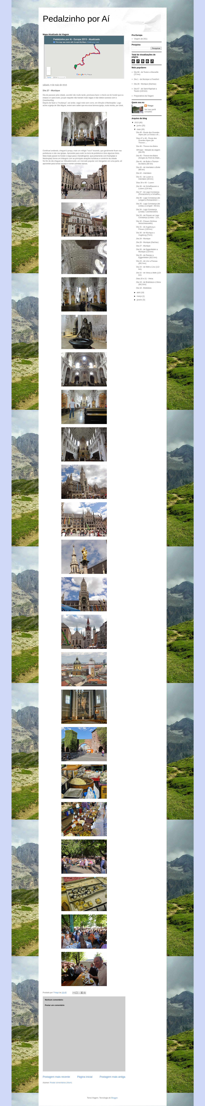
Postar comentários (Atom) (61, 1083)
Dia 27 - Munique (143, 246)
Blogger (114, 1098)
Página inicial (84, 1076)
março (139, 296)
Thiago (150, 106)
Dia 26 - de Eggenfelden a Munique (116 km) (147, 250)
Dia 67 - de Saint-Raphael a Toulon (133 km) (145, 90)
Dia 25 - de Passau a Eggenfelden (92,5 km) (146, 256)
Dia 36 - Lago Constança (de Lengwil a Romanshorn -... (148, 199)
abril (139, 292)
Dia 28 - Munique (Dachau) (145, 84)
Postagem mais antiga (112, 1076)
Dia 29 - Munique (143, 238)
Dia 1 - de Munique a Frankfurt (146, 79)
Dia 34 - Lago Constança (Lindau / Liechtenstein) (147, 210)
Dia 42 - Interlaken (143, 173)
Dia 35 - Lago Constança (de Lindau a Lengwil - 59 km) (148, 205)
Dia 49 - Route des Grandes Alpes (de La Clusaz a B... (148, 133)
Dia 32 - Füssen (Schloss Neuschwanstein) (146, 222)
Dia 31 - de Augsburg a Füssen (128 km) (145, 228)
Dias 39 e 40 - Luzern (145, 183)
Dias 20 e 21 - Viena (144, 278)
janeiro (140, 300)
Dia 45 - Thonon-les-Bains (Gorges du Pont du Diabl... (148, 157)
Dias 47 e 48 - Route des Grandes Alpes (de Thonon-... (146, 140)
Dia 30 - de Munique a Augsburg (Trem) (145, 234)
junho (139, 126)
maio (139, 129)
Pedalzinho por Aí (76, 18)
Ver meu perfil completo (150, 110)
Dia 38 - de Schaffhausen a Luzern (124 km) (147, 187)
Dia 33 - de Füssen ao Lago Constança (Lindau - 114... (148, 216)
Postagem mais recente (56, 1076)
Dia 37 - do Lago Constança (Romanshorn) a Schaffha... (148, 193)
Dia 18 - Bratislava (143, 288)
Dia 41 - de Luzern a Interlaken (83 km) (144, 178)
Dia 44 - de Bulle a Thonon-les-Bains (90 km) (147, 162)
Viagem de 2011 (140, 39)
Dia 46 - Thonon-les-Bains (147, 146)
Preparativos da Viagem (144, 96)
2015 (137, 122)
